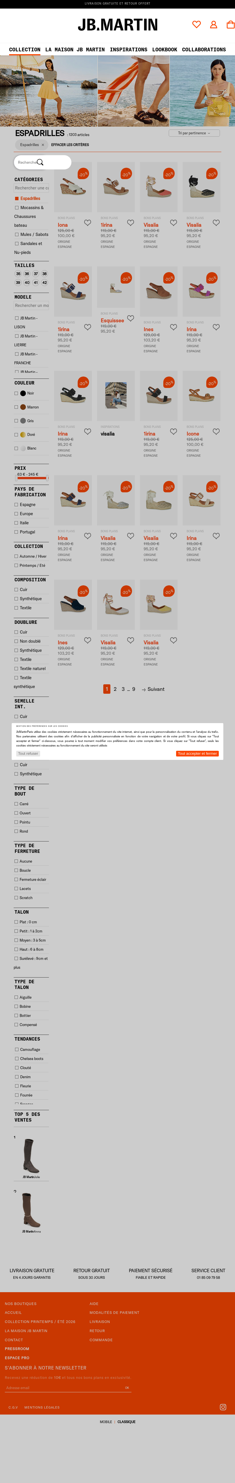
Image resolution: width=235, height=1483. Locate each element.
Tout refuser (28, 753)
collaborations (204, 49)
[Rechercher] (40, 162)
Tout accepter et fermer (197, 753)
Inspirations (128, 49)
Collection (24, 49)
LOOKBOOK (164, 49)
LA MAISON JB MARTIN (75, 49)
